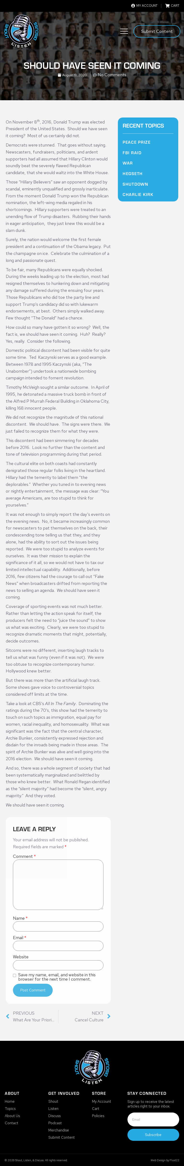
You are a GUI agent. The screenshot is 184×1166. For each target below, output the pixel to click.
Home (10, 1101)
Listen (53, 1108)
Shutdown (136, 184)
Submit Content (61, 1137)
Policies (98, 1115)
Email (19, 938)
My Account (101, 1101)
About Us (12, 1115)
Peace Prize (137, 142)
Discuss (54, 1115)
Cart (95, 1108)
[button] (124, 32)
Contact (11, 1123)
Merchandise (58, 1130)
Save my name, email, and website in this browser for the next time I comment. (57, 977)
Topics (10, 1108)
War (128, 162)
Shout (53, 1101)
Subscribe (153, 1134)
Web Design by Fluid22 (165, 1160)
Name (20, 918)
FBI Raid (132, 152)
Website (21, 957)
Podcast (55, 1123)
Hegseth (133, 173)
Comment (24, 856)
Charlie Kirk (138, 194)
